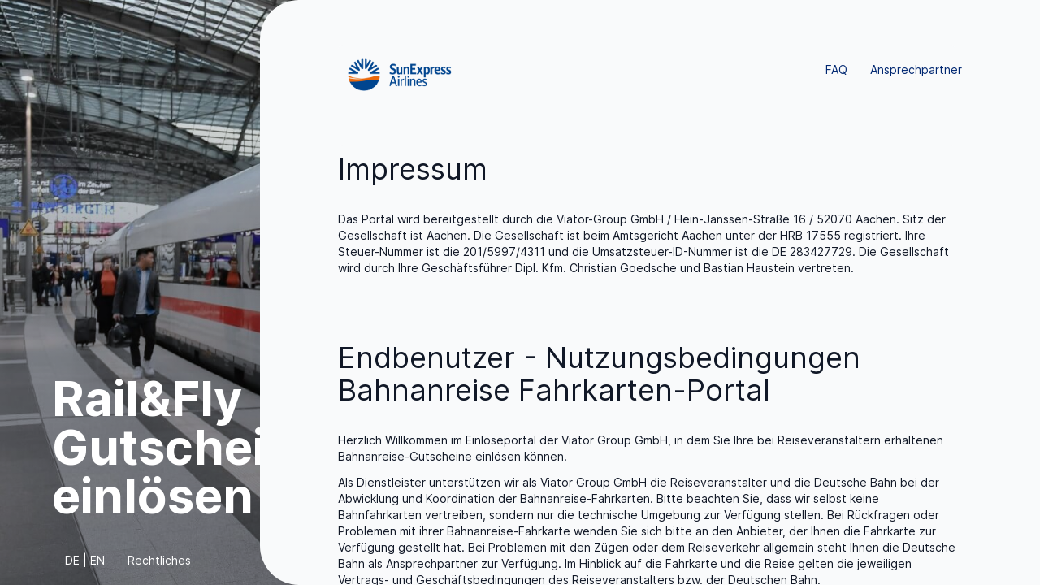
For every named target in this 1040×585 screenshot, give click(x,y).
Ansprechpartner (916, 69)
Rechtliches (159, 560)
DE (72, 560)
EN (97, 560)
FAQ (836, 69)
